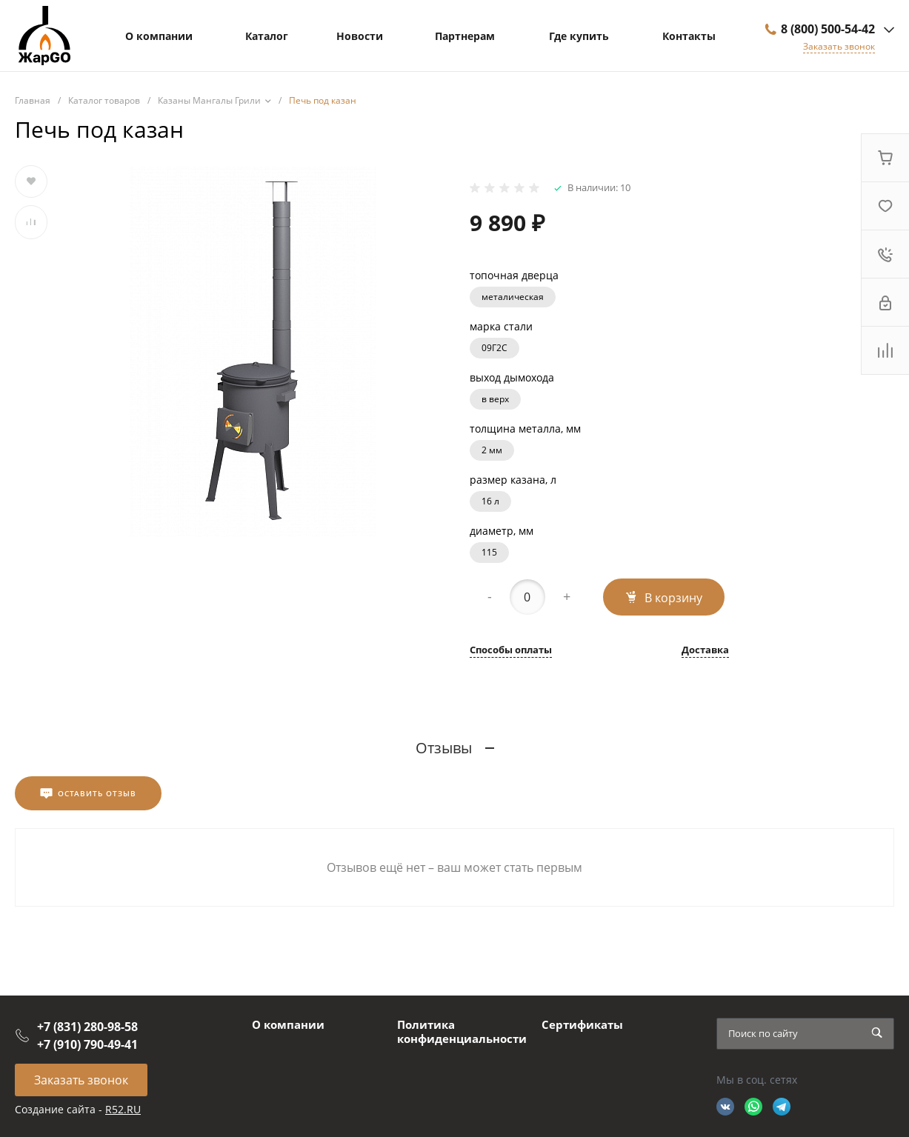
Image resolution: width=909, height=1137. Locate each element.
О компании (288, 1024)
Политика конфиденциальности (462, 1032)
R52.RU (123, 1109)
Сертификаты (582, 1024)
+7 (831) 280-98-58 (87, 1026)
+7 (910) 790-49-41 (87, 1044)
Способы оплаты (511, 650)
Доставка (705, 650)
